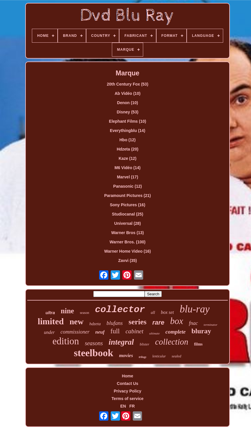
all (153, 312)
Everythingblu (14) (127, 130)
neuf (100, 332)
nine (67, 311)
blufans (114, 323)
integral (121, 342)
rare (158, 322)
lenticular (159, 356)
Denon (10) (127, 102)
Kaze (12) (127, 158)
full (115, 331)
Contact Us (127, 383)
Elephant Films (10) (127, 121)
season (84, 313)
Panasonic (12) (127, 186)
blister (144, 344)
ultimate (154, 333)
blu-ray (195, 309)
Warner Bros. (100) (127, 242)
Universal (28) (127, 223)
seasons (94, 343)
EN (123, 406)
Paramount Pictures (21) (127, 195)
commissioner (75, 332)
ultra (50, 312)
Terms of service (127, 398)
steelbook (93, 353)
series (137, 322)
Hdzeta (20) (128, 149)
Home (127, 376)
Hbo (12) (127, 139)
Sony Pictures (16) (127, 204)
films (198, 344)
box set (167, 312)
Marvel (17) (127, 177)
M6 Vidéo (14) (127, 167)
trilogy (143, 357)
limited (51, 321)
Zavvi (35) (127, 260)
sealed (176, 356)
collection (171, 341)
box (176, 321)
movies (126, 355)
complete (175, 332)
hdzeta (95, 323)
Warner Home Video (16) (127, 251)
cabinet (134, 331)
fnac (193, 323)
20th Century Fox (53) (127, 84)
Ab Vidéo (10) (127, 93)
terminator (210, 324)
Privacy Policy (127, 391)
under (49, 332)
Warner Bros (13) (127, 232)
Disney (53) (128, 112)
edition (65, 341)
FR (132, 406)
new (76, 321)
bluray (201, 331)
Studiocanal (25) (127, 214)
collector (120, 309)
